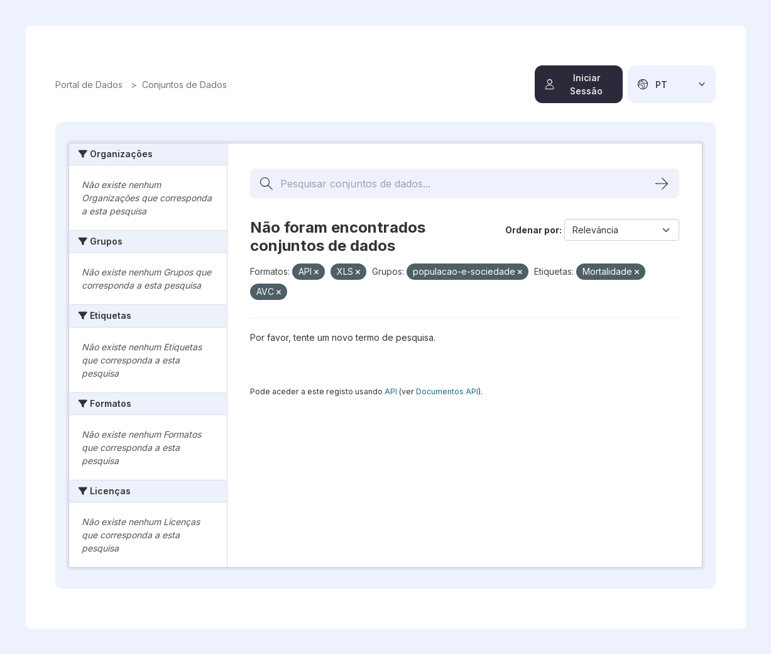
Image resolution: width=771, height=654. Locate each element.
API (391, 391)
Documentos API (447, 391)
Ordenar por (532, 229)
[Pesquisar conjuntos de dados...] (464, 184)
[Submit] (661, 184)
